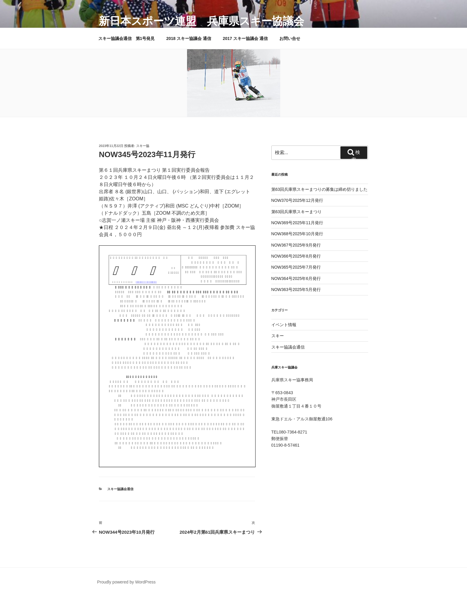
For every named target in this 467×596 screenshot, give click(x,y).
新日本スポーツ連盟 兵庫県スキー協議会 (201, 21)
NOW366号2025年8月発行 (296, 256)
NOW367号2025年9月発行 (296, 245)
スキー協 (142, 146)
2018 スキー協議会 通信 (188, 38)
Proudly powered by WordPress (126, 582)
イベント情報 (283, 324)
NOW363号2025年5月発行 (296, 289)
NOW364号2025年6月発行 (296, 278)
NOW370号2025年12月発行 (297, 200)
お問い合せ (289, 38)
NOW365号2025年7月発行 (296, 267)
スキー (277, 335)
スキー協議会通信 (120, 489)
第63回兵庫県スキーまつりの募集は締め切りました (319, 189)
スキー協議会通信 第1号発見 (126, 38)
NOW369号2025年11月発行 (297, 222)
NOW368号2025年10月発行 (297, 233)
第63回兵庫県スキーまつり (296, 211)
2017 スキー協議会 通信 (245, 38)
